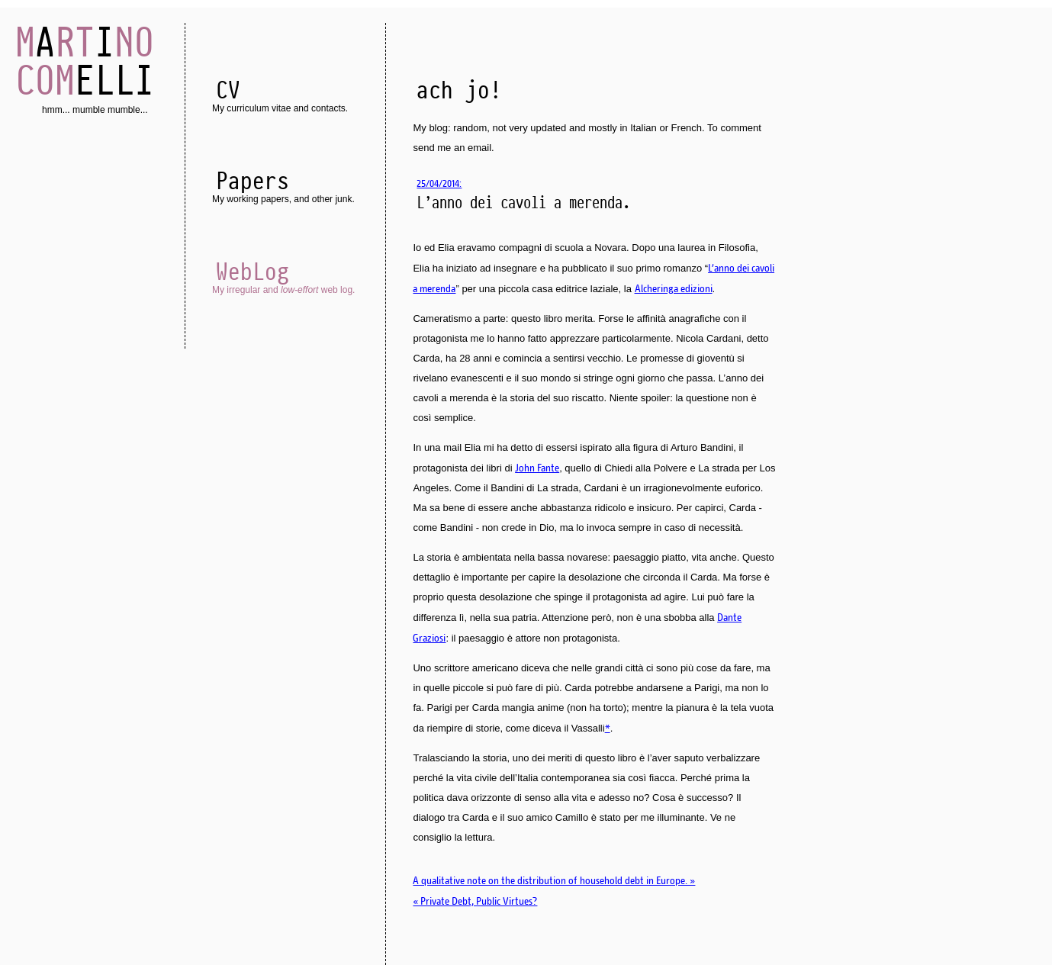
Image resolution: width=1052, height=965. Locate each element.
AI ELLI (84, 61)
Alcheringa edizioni (674, 288)
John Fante (537, 468)
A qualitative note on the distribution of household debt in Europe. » (554, 880)
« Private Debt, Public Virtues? (475, 901)
